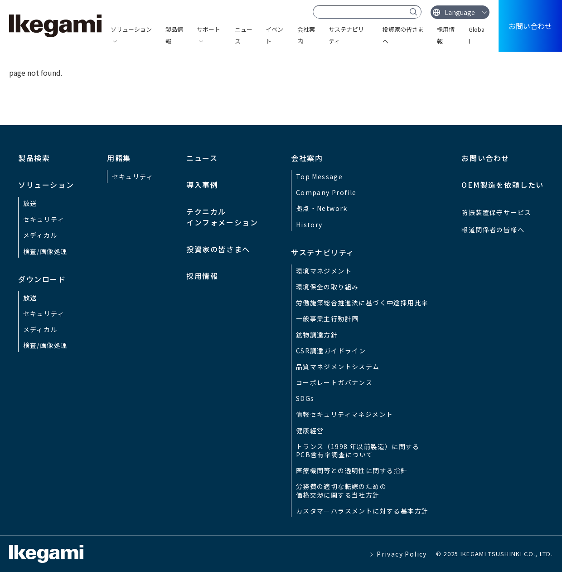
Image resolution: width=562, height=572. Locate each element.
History (309, 224)
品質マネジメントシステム (338, 366)
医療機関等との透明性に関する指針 (351, 470)
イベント (274, 35)
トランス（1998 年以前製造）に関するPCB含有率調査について (358, 450)
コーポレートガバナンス (334, 382)
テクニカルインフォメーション (222, 217)
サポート (208, 29)
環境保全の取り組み (327, 287)
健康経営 (310, 430)
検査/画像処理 (45, 251)
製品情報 (174, 35)
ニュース (243, 35)
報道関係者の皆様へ (492, 229)
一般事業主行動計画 (327, 318)
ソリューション (131, 29)
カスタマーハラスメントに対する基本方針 (362, 511)
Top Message (319, 176)
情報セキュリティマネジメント (344, 414)
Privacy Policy (402, 553)
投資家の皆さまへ (403, 35)
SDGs (305, 398)
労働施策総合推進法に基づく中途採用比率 (362, 302)
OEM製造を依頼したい (502, 184)
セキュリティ (43, 219)
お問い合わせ (530, 25)
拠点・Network (322, 208)
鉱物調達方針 (317, 335)
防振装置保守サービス (496, 212)
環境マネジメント (324, 271)
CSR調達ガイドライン (331, 351)
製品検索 (34, 157)
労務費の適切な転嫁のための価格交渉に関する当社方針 (341, 490)
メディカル (40, 235)
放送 (30, 203)
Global (476, 35)
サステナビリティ (346, 35)
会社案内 (306, 35)
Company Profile (326, 192)
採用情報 (446, 35)
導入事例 (202, 184)
